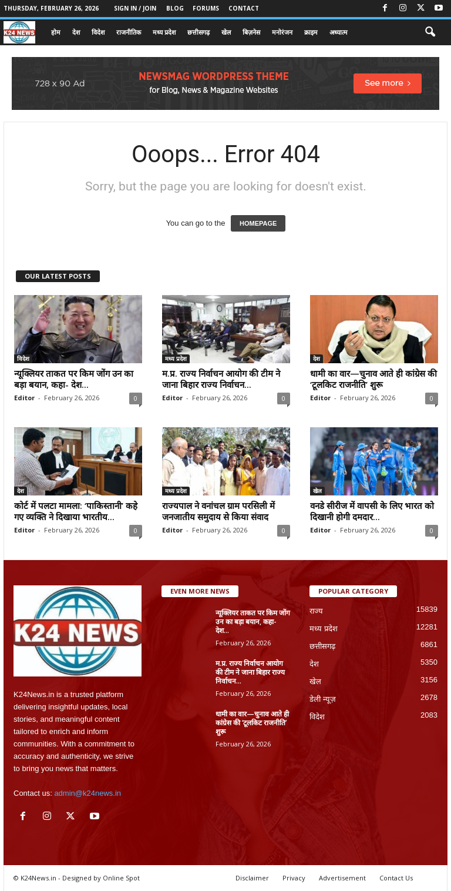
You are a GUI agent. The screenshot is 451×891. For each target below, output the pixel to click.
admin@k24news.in (87, 793)
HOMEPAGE (258, 223)
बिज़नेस (251, 32)
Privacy (293, 877)
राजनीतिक (128, 32)
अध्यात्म (338, 32)
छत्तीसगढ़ (198, 32)
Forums (206, 8)
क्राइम (311, 32)
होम (55, 32)
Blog (175, 8)
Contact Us (396, 877)
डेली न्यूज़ (322, 699)
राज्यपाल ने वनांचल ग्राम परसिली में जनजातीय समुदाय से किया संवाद (218, 511)
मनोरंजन (282, 32)
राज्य (316, 611)
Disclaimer (252, 877)
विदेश (98, 32)
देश (76, 32)
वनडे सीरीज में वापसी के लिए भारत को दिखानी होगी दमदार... (372, 511)
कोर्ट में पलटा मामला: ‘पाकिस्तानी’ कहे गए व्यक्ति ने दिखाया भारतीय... (75, 511)
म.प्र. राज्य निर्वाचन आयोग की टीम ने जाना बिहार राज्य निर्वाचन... (221, 378)
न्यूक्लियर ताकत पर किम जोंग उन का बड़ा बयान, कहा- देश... (73, 378)
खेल (226, 32)
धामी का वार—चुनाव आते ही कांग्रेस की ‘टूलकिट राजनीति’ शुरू (373, 378)
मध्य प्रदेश (164, 32)
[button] (430, 32)
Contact (243, 8)
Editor (24, 397)
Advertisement (342, 877)
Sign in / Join (135, 8)
